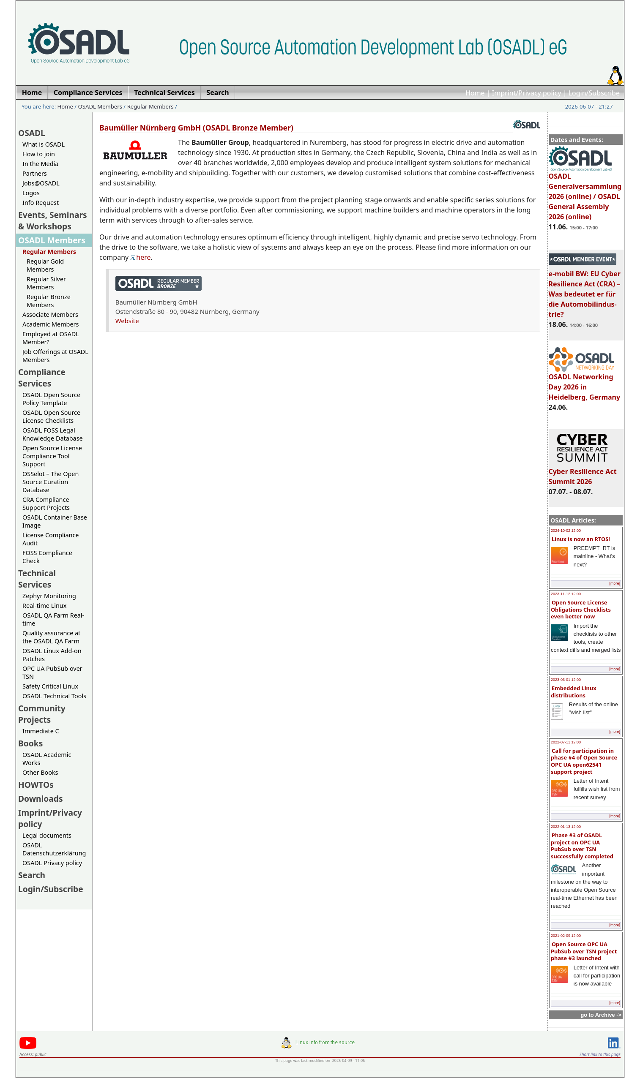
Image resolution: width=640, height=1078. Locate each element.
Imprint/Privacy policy (526, 93)
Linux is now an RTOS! (581, 539)
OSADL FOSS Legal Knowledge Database (52, 434)
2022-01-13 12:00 (566, 827)
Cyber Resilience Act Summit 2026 (583, 472)
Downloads (40, 798)
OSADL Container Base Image (54, 521)
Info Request (40, 203)
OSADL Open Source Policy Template (51, 399)
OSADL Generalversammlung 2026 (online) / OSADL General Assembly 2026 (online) (585, 192)
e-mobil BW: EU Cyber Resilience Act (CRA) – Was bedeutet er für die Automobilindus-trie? (585, 290)
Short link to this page (600, 1054)
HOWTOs (36, 784)
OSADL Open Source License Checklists (51, 416)
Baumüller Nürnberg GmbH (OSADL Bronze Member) (196, 127)
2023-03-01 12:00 (566, 680)
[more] (614, 583)
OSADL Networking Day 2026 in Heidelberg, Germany (585, 383)
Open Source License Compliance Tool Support (52, 456)
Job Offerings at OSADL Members (55, 356)
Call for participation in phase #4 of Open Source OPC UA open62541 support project (584, 761)
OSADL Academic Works (46, 759)
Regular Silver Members (46, 283)
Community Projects (42, 713)
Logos (31, 193)
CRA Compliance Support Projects (46, 503)
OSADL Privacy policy (52, 863)
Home (475, 93)
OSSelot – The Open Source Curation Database (50, 482)
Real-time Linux (44, 606)
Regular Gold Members (45, 265)
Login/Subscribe (594, 93)
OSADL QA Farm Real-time (53, 619)
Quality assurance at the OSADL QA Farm (51, 637)
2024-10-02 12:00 (566, 530)
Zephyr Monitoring (49, 596)
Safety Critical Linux (50, 686)
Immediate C (40, 731)
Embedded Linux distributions (573, 691)
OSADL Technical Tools (54, 696)
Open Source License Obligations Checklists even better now (581, 609)
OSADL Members (100, 106)
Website (127, 320)
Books (30, 743)
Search (31, 875)
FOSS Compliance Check (47, 557)
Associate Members (50, 314)
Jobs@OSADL (41, 183)
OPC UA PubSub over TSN (52, 672)
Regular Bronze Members (49, 301)
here (140, 257)
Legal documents (46, 835)
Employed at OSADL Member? (50, 338)
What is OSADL (43, 144)
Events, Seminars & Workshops (52, 220)
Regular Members (150, 106)
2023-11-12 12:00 (566, 594)
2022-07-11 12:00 (566, 742)
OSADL (31, 133)
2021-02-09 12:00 (566, 936)
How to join (38, 154)
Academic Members (50, 324)
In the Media (40, 164)
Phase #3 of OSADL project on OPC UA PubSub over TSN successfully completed (582, 845)
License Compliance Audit (50, 539)
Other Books (40, 772)
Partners (34, 173)
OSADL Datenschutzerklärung (54, 849)
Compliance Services (42, 377)
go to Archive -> (600, 1015)
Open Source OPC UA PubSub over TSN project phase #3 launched (584, 951)
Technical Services (37, 578)
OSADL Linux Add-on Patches (52, 655)
